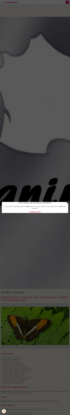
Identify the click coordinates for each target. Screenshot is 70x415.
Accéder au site (35, 212)
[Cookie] (4, 411)
